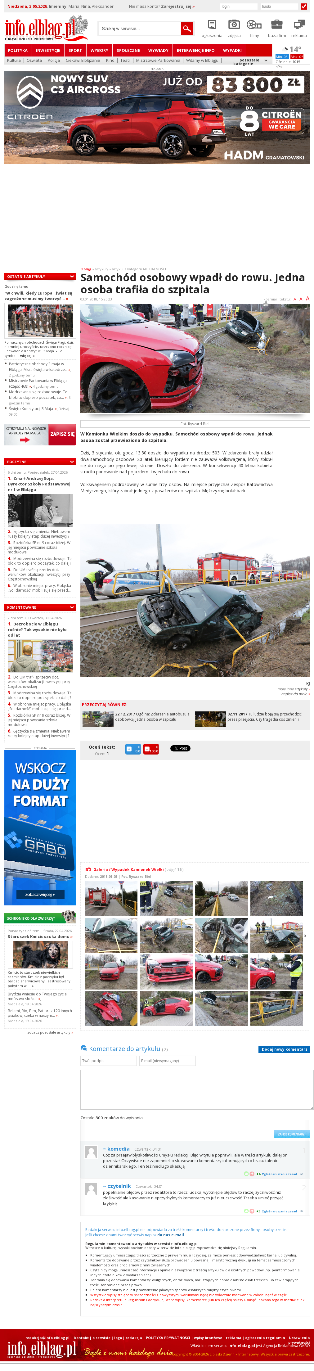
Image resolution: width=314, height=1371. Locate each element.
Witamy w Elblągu (202, 60)
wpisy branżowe (208, 1337)
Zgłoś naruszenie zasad (279, 1174)
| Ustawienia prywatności (298, 1340)
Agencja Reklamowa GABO (286, 1345)
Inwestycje (48, 50)
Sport (75, 50)
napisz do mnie (295, 694)
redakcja (134, 1337)
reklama (233, 1337)
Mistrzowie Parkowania (158, 60)
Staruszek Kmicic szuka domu (40, 936)
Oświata (34, 60)
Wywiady (158, 50)
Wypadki (232, 50)
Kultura (14, 60)
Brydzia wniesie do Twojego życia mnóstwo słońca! (37, 996)
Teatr (125, 60)
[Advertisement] (157, 216)
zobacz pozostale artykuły (48, 1032)
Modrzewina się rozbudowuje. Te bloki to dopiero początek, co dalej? (40, 561)
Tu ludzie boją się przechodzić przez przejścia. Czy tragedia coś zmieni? (264, 716)
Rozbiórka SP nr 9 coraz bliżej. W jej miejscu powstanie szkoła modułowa (39, 547)
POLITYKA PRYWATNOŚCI (168, 1337)
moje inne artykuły (293, 689)
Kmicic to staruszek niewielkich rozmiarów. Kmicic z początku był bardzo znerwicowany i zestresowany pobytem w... (39, 979)
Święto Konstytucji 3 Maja (33, 408)
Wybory (99, 50)
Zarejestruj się (178, 6)
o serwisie (101, 1337)
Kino (110, 60)
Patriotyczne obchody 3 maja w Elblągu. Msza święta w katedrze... (39, 366)
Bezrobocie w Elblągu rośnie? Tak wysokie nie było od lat (37, 629)
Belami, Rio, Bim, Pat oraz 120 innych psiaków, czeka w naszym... (40, 1013)
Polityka (18, 50)
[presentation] (223, 1126)
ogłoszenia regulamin (265, 1337)
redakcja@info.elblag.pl (47, 1337)
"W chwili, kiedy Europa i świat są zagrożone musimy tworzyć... (38, 295)
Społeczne (128, 50)
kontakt (81, 1337)
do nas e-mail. (171, 1235)
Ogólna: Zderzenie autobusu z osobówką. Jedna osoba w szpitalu (152, 716)
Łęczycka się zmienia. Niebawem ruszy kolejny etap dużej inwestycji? (39, 534)
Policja (54, 60)
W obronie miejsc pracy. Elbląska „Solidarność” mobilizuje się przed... (39, 588)
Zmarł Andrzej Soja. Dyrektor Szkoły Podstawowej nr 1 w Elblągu (39, 483)
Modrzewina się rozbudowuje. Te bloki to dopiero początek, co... (38, 394)
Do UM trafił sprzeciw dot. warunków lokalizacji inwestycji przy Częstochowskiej (39, 574)
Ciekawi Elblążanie (83, 60)
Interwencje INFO (196, 50)
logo (118, 1337)
